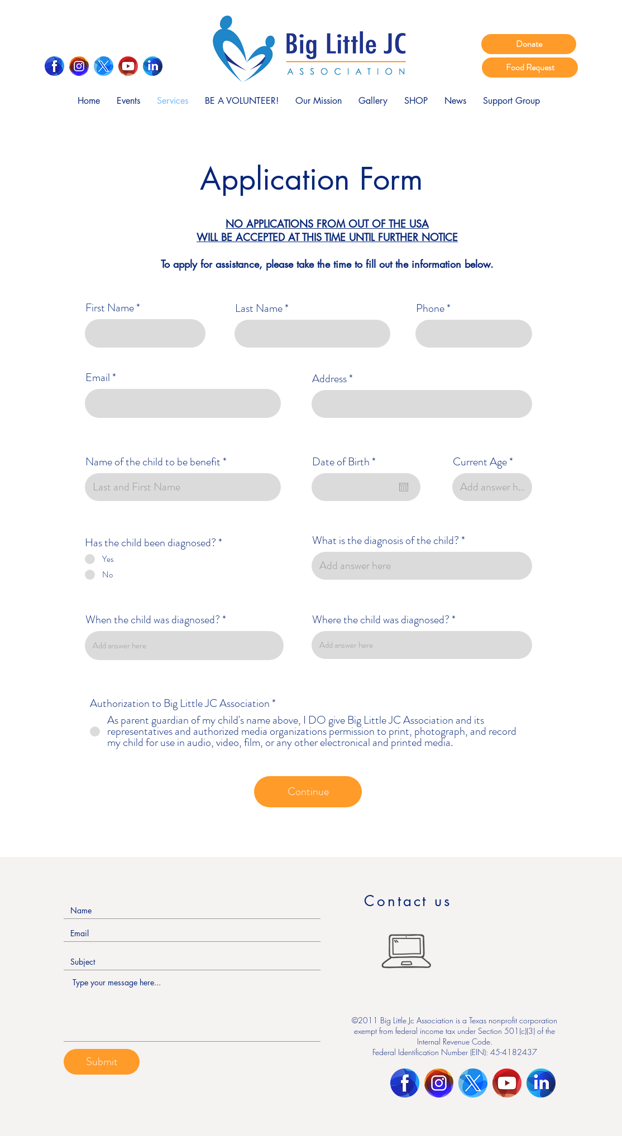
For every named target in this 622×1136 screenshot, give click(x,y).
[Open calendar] (403, 487)
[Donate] (528, 44)
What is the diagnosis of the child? (385, 540)
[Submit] (102, 1062)
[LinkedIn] (152, 66)
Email (97, 377)
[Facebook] (54, 66)
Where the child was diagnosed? (380, 619)
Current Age (480, 462)
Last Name (259, 308)
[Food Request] (530, 67)
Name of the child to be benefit (153, 462)
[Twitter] (103, 66)
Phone (430, 308)
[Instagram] (79, 66)
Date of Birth (346, 462)
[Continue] (308, 791)
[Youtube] (128, 66)
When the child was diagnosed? (152, 619)
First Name (109, 308)
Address (329, 378)
